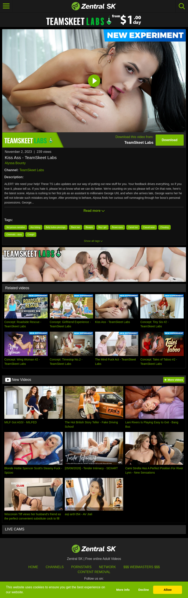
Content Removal (94, 572)
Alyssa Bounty (15, 163)
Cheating (164, 227)
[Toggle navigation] (6, 6)
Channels (55, 567)
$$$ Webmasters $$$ (141, 567)
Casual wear (149, 227)
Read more (93, 210)
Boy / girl (102, 227)
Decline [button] (143, 589)
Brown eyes (117, 227)
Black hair (75, 227)
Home (33, 567)
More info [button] (123, 589)
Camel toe (133, 227)
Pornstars (81, 567)
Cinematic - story (14, 234)
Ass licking (35, 227)
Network (107, 567)
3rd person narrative (15, 227)
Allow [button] (167, 589)
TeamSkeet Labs (31, 170)
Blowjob (89, 227)
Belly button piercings (55, 227)
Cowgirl (30, 234)
